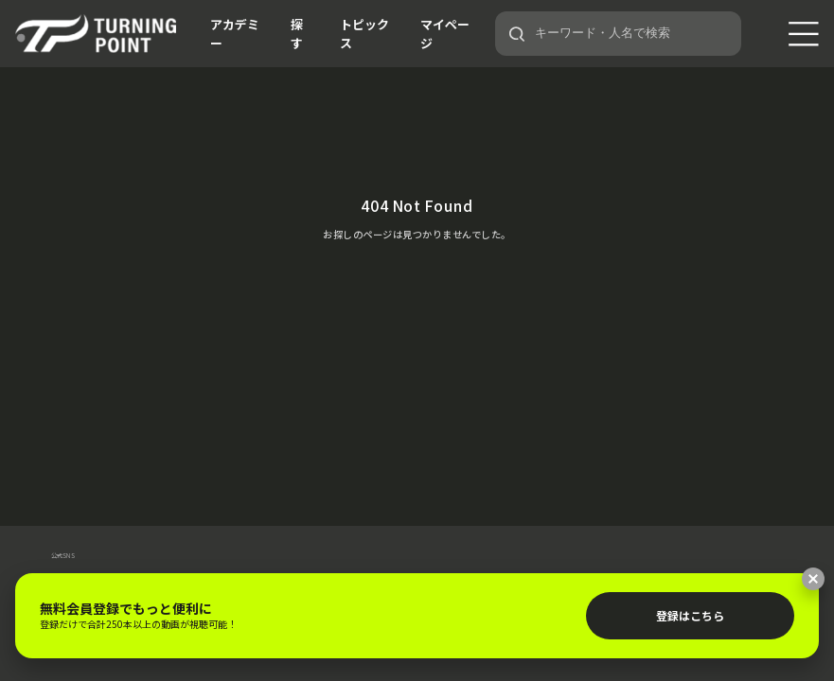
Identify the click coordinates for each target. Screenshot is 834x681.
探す (297, 33)
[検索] (516, 34)
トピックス (364, 33)
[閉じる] (813, 579)
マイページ (445, 33)
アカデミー (234, 33)
